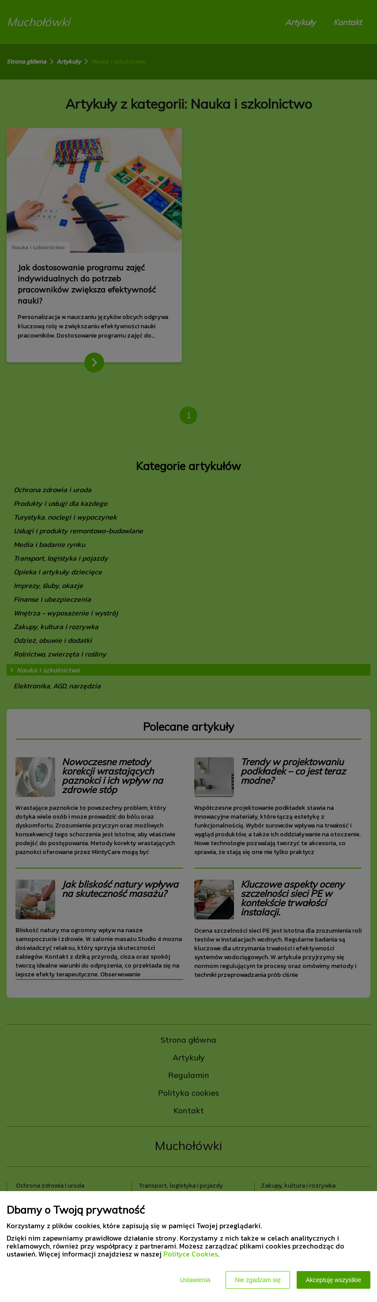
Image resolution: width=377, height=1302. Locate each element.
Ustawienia (195, 1279)
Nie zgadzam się (258, 1279)
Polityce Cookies (190, 1254)
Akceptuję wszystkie (333, 1279)
